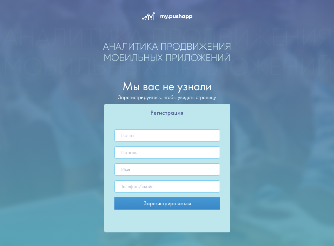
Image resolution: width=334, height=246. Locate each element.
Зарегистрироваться (167, 203)
